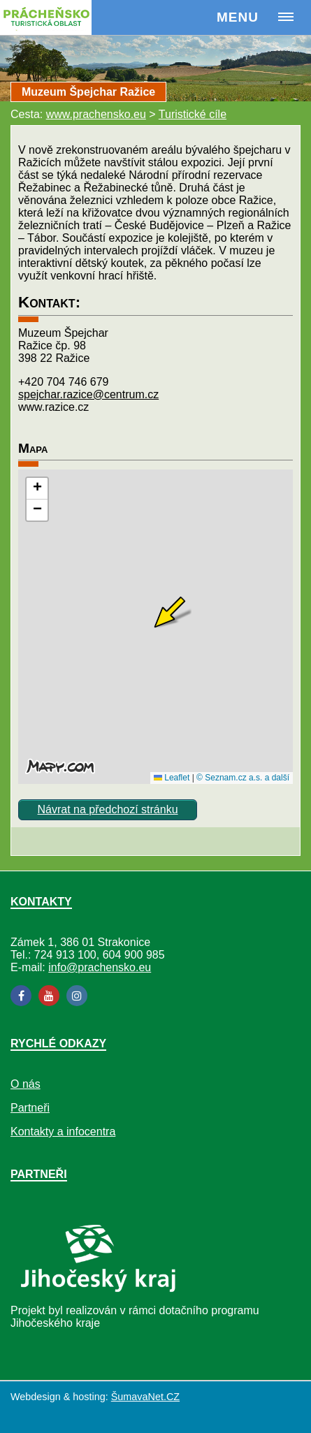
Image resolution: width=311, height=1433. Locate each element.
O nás (25, 1084)
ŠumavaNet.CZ (145, 1396)
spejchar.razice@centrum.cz (88, 394)
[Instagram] (76, 995)
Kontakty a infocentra (62, 1131)
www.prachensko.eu (96, 114)
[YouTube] (48, 995)
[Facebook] (20, 995)
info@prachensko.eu (99, 967)
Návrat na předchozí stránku (108, 809)
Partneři (30, 1108)
